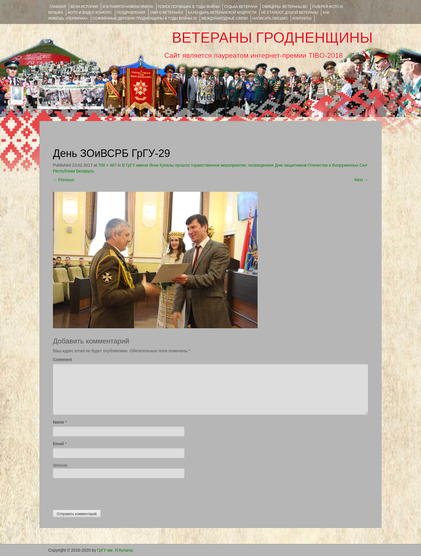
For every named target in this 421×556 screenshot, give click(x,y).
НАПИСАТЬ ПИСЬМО (270, 18)
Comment (62, 359)
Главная (58, 7)
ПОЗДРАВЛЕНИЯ (131, 13)
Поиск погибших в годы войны (189, 7)
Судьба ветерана (241, 7)
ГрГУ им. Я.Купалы (115, 550)
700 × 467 (107, 165)
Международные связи (224, 18)
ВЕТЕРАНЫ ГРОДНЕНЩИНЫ (272, 37)
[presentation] (97, 492)
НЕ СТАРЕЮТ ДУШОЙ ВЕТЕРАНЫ (289, 13)
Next (361, 179)
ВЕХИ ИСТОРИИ (84, 7)
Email (58, 443)
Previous (63, 179)
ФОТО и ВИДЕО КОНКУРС (90, 13)
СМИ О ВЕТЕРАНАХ (166, 13)
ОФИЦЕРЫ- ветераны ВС (284, 7)
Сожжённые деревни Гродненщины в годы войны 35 (145, 18)
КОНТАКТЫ (301, 18)
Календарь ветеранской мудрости (222, 13)
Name (58, 422)
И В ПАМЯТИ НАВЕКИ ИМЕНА (128, 7)
